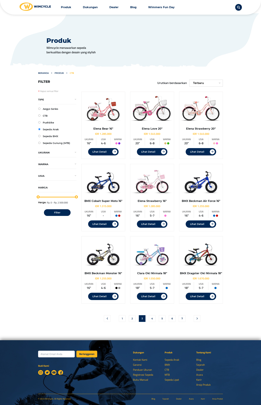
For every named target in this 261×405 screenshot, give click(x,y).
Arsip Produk (203, 385)
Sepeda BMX (48, 136)
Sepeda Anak (48, 129)
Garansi (137, 365)
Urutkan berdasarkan (172, 83)
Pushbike (46, 122)
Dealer (114, 7)
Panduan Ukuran (142, 370)
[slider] (38, 196)
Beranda (43, 73)
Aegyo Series (48, 109)
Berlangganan (86, 354)
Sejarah (200, 365)
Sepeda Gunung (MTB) (54, 143)
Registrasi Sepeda (143, 375)
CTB (42, 115)
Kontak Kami (140, 360)
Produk (66, 7)
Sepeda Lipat (172, 380)
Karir (199, 380)
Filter (57, 212)
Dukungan (90, 7)
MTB (167, 375)
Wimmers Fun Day (161, 7)
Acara (199, 375)
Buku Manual (140, 380)
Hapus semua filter (48, 91)
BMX (167, 365)
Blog (133, 7)
